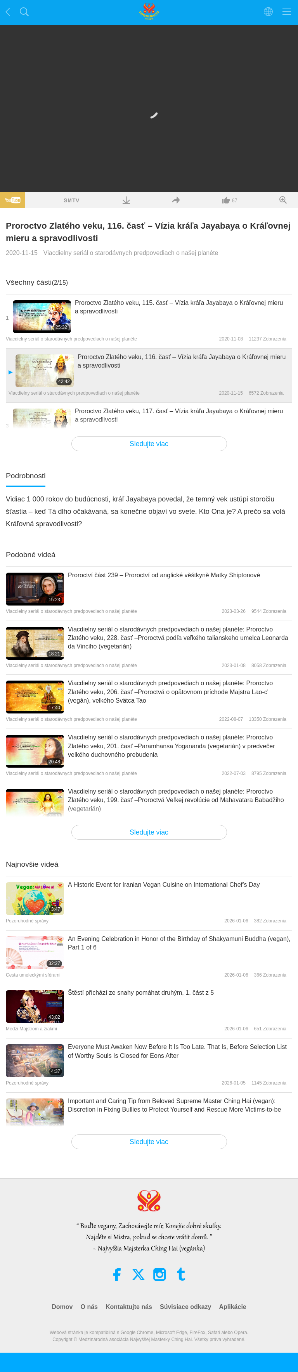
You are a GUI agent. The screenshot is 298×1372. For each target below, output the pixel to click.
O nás (88, 1307)
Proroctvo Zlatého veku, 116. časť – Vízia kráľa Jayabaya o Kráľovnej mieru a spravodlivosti (182, 361)
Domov (62, 1307)
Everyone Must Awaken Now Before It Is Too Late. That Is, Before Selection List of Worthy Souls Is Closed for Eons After (177, 1051)
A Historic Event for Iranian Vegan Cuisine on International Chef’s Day (164, 884)
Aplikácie (232, 1307)
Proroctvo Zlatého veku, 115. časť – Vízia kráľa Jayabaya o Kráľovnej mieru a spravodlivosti (179, 307)
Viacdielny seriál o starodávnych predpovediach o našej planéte (130, 253)
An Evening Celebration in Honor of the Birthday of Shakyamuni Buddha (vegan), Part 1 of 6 (179, 943)
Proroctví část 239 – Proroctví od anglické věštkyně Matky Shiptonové (164, 575)
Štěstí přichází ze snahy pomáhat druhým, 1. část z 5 (141, 992)
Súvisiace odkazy (185, 1307)
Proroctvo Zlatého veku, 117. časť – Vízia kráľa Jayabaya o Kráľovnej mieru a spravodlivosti (179, 415)
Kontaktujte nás (129, 1307)
